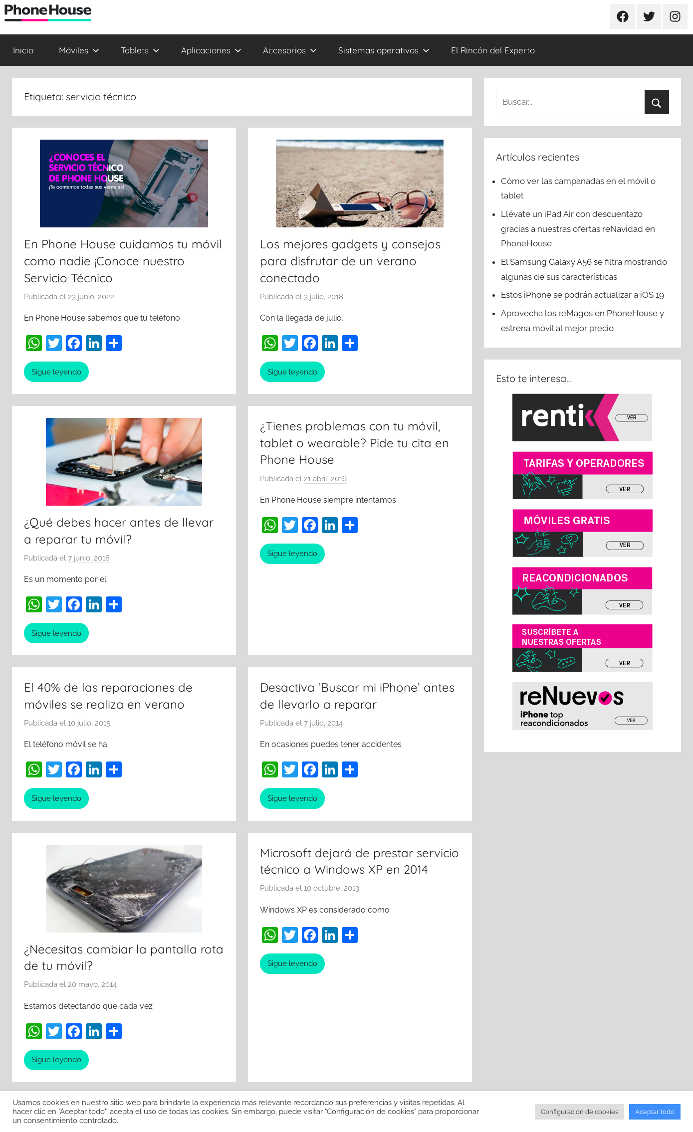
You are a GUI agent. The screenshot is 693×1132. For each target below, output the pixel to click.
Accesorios (290, 50)
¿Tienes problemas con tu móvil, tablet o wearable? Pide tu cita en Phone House (354, 442)
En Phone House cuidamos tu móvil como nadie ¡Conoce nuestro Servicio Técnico (123, 260)
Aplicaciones (211, 50)
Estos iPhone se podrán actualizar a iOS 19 (583, 295)
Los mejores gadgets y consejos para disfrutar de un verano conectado (350, 260)
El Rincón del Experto (493, 50)
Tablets (140, 50)
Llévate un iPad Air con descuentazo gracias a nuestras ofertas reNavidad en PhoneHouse (578, 229)
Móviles (79, 50)
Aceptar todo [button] (655, 1112)
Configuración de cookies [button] (579, 1112)
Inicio (23, 50)
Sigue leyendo (56, 372)
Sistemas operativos (384, 50)
